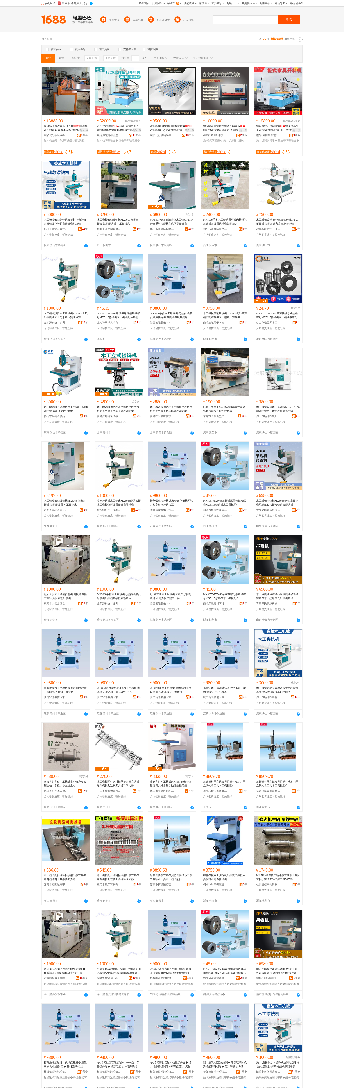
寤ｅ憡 (84, 130)
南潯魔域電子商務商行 (215, 322)
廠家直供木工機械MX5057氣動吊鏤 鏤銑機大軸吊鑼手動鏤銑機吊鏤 (170, 783)
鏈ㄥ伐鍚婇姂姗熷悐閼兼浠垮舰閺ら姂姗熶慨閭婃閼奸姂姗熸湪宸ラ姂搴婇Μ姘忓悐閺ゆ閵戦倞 (277, 971)
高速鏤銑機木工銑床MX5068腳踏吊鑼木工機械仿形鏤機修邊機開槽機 (119, 502)
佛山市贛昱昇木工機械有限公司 (268, 322)
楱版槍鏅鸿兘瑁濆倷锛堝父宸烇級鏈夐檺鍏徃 (162, 978)
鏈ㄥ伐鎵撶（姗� (233, 140)
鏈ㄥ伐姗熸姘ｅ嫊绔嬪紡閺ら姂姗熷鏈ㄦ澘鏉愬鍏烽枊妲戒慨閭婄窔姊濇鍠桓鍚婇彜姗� (277, 1064)
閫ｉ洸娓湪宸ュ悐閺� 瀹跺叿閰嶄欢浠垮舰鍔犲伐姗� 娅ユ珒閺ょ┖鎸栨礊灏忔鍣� (225, 1064)
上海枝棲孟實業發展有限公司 (215, 790)
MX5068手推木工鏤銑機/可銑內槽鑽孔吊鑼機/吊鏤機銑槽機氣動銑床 (171, 315)
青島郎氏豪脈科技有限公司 (162, 416)
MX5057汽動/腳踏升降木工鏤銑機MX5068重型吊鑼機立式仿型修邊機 (172, 221)
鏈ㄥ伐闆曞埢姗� (107, 140)
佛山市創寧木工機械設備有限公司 (56, 790)
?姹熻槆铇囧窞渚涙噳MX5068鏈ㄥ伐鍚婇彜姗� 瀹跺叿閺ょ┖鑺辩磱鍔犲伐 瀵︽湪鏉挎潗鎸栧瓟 (118, 1064)
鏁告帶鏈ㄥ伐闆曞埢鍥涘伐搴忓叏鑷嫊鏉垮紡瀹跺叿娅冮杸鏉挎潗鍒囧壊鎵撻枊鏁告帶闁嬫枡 (277, 128)
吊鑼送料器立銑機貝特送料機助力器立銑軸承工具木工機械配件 (224, 783)
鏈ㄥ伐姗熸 (51, 140)
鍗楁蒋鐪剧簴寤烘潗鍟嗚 (215, 978)
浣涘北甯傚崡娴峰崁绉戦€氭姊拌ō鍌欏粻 (56, 135)
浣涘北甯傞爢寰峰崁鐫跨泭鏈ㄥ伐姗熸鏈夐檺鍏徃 (268, 1071)
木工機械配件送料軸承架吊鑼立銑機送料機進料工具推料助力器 (65, 877)
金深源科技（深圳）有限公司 (56, 322)
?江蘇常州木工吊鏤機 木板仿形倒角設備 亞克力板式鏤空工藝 (170, 596)
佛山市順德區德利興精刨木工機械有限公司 (162, 790)
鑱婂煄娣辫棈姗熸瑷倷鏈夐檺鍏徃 (109, 135)
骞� (84, 135)
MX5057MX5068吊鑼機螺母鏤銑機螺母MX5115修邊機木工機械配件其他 (118, 315)
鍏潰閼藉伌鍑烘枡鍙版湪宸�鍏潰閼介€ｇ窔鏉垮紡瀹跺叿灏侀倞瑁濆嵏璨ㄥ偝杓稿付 (171, 128)
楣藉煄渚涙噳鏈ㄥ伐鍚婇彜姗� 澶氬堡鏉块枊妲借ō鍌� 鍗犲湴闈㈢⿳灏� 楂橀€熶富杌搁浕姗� (65, 1064)
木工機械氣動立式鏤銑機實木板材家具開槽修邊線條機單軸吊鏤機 (277, 689)
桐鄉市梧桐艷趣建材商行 (215, 509)
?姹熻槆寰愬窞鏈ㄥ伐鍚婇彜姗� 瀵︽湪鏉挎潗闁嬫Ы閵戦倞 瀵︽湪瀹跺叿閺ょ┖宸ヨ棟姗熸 (171, 1064)
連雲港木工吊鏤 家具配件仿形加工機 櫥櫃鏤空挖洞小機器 (224, 689)
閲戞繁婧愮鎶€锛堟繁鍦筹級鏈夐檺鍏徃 (109, 978)
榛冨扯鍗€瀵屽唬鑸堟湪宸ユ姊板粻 (215, 135)
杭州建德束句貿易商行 (268, 884)
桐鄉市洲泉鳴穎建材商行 (109, 228)
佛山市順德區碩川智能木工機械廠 (268, 416)
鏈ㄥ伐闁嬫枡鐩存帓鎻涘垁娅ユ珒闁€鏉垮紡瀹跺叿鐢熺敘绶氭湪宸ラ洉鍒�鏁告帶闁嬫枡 (118, 128)
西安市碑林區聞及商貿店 (56, 509)
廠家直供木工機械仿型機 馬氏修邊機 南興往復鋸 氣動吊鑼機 (65, 596)
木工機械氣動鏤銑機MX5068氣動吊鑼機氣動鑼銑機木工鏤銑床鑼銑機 (225, 315)
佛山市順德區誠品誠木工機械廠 (56, 416)
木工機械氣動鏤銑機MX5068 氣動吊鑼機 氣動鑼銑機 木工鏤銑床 (118, 221)
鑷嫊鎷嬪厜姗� (212, 140)
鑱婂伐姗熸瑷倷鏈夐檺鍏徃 (268, 135)
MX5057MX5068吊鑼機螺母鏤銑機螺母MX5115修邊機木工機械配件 (224, 502)
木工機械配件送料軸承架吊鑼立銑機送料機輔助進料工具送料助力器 (118, 783)
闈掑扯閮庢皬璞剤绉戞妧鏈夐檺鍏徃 (268, 978)
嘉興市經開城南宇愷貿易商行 (56, 884)
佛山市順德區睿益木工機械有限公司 (56, 228)
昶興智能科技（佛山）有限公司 (268, 228)
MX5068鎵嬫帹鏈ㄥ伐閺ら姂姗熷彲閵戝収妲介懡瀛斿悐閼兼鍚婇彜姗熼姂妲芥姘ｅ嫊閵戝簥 (119, 971)
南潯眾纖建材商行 (213, 603)
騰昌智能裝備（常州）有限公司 (162, 322)
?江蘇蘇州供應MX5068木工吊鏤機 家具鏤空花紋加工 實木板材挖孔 (118, 689)
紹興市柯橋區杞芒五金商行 (162, 884)
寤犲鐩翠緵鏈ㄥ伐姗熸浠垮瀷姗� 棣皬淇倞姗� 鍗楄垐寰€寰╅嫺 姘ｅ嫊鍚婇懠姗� (64, 971)
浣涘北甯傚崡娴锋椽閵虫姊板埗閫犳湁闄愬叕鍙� (162, 135)
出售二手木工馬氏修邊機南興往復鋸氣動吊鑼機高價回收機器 (224, 409)
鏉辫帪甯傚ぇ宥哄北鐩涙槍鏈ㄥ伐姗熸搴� (56, 978)
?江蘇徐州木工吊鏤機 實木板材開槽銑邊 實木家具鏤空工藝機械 (170, 689)
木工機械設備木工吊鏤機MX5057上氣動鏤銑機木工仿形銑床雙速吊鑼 (278, 409)
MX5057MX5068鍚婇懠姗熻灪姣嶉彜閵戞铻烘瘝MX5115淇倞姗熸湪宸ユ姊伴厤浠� (224, 971)
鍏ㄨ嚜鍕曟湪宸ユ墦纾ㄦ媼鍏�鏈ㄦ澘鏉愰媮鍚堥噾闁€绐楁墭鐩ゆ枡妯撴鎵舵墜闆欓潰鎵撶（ (225, 128)
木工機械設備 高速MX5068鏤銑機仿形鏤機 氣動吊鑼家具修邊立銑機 (277, 221)
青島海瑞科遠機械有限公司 (109, 416)
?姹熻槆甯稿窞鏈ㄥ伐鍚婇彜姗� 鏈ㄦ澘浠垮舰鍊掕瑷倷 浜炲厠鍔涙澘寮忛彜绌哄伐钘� (171, 971)
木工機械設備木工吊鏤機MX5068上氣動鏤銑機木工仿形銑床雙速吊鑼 (66, 315)
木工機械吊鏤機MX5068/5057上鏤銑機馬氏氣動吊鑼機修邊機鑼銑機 (277, 502)
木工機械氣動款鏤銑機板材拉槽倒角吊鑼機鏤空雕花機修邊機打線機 (65, 221)
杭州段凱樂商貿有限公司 (268, 790)
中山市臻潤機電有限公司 (109, 790)
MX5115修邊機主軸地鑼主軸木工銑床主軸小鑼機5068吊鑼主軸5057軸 (278, 877)
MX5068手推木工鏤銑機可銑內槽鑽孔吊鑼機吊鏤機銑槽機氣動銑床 (225, 221)
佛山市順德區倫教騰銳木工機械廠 (162, 228)
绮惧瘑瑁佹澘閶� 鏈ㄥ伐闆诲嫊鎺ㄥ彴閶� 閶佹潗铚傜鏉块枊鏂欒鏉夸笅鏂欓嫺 (66, 128)
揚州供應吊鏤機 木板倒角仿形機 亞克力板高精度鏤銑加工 (172, 502)
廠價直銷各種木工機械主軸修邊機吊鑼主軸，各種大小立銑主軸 (65, 783)
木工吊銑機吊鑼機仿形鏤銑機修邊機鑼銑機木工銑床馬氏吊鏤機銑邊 (277, 596)
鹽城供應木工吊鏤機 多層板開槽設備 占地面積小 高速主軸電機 (65, 689)
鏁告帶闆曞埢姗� (129, 140)
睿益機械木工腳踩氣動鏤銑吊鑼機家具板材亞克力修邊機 (224, 877)
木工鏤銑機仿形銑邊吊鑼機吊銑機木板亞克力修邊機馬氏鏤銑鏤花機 (118, 409)
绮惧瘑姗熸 (66, 140)
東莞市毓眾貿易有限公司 (109, 884)
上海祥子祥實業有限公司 (109, 322)
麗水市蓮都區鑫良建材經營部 (215, 228)
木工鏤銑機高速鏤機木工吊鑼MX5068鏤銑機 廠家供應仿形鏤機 (66, 409)
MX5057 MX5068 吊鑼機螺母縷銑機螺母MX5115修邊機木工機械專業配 (277, 315)
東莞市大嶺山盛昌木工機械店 (215, 416)
